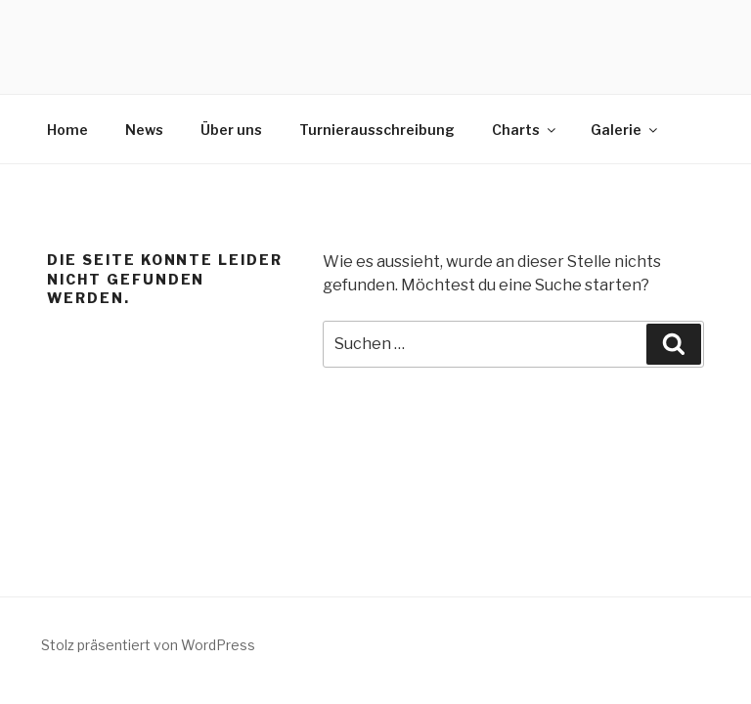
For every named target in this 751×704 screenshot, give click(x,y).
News (144, 129)
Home (67, 129)
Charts (525, 129)
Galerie (625, 129)
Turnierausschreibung (377, 129)
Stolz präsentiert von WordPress (148, 645)
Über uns (231, 129)
